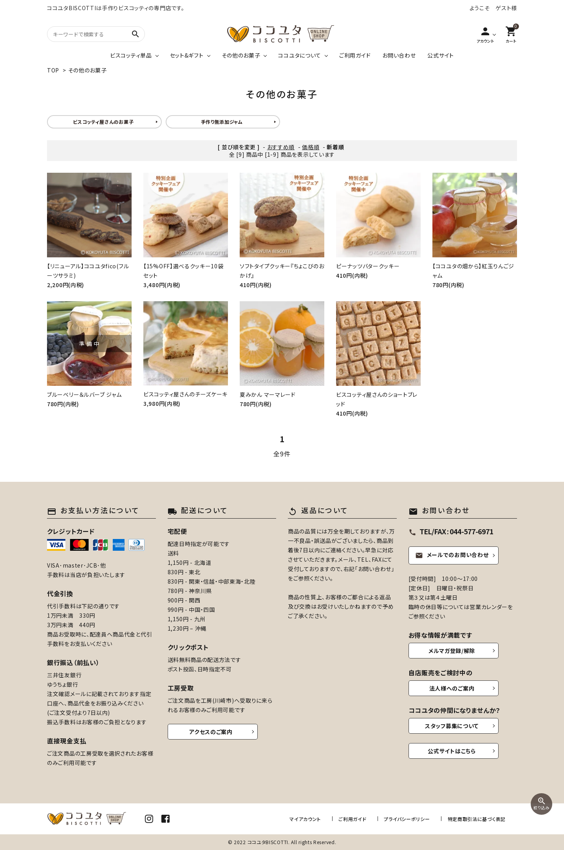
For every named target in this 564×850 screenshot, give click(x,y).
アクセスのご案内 (211, 732)
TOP (53, 70)
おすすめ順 (281, 147)
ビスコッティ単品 (131, 55)
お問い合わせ (399, 55)
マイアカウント (306, 818)
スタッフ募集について (452, 726)
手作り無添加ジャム (222, 121)
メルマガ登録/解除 (451, 651)
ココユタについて (299, 55)
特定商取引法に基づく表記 (477, 818)
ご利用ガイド (355, 55)
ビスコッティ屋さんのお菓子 (103, 121)
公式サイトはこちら (451, 751)
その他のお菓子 (241, 55)
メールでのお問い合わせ (452, 554)
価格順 (310, 147)
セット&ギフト (187, 55)
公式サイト (440, 55)
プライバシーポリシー (407, 818)
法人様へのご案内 (452, 688)
